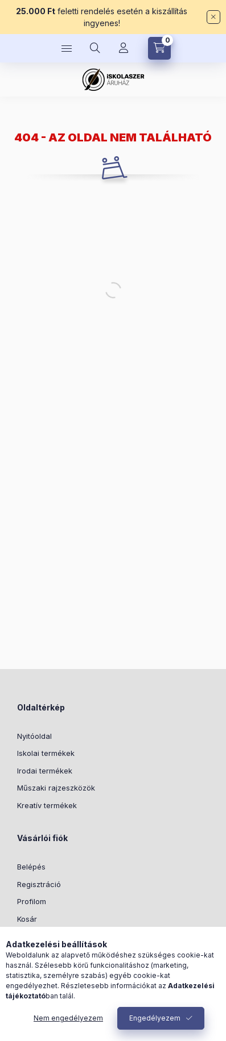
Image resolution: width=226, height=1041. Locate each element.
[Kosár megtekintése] (159, 48)
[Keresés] (95, 48)
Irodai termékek (44, 770)
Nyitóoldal (34, 736)
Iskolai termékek (46, 753)
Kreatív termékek (47, 805)
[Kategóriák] (66, 48)
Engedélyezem (154, 1018)
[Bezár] (213, 17)
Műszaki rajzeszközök (56, 787)
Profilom (31, 901)
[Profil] (123, 48)
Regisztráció (39, 884)
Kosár (27, 918)
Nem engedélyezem (68, 1018)
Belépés (31, 866)
